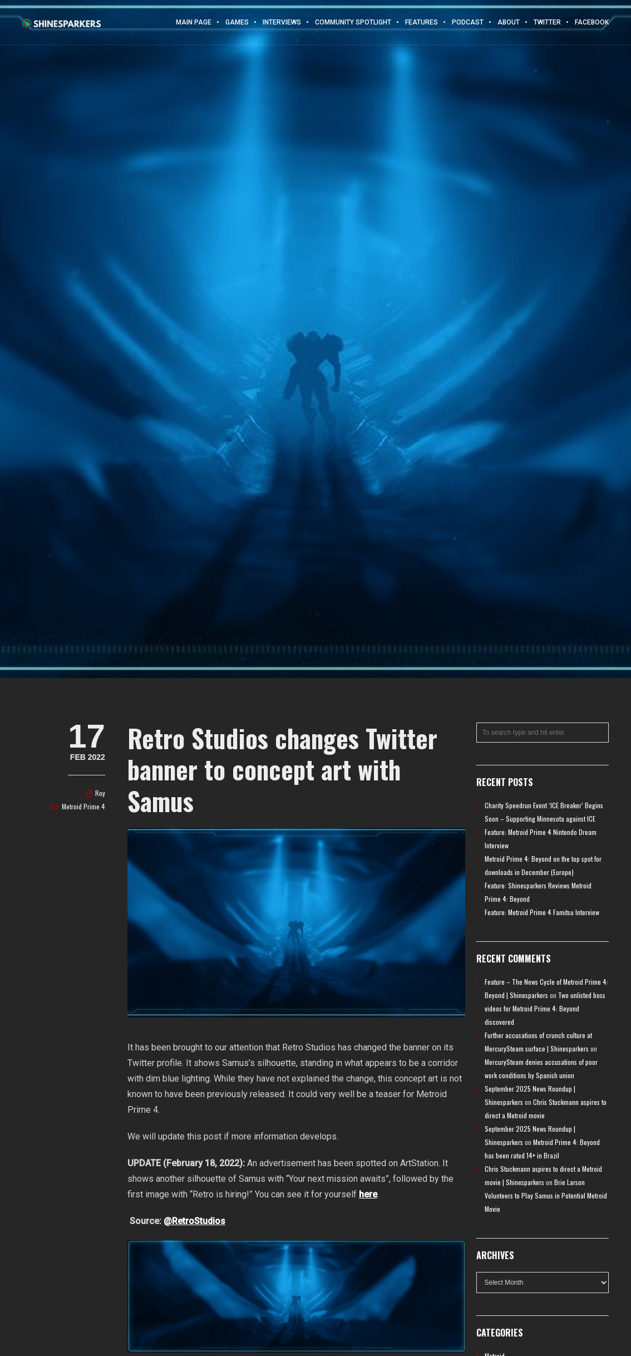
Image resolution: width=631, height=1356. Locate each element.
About (508, 22)
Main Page (193, 22)
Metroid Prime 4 (83, 806)
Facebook (592, 22)
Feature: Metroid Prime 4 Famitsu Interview (542, 912)
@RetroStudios (194, 1221)
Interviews (282, 22)
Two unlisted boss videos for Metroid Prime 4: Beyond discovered (545, 1008)
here (368, 1194)
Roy (100, 793)
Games (237, 22)
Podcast (468, 22)
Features (421, 22)
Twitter (547, 22)
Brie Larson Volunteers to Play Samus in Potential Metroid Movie (546, 1195)
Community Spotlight (353, 22)
